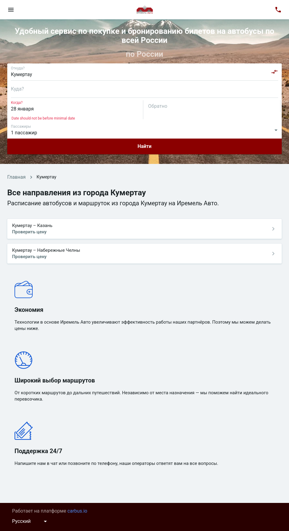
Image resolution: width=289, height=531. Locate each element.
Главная (16, 177)
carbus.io (77, 511)
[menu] (11, 9)
